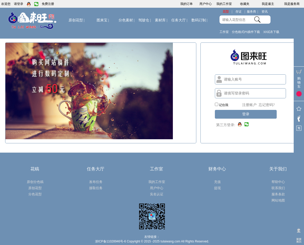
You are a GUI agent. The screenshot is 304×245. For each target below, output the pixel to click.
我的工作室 (224, 4)
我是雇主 (268, 4)
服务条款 (278, 194)
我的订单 (186, 4)
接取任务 (96, 188)
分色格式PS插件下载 (246, 32)
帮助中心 (278, 182)
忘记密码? (267, 105)
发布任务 (96, 182)
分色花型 (35, 194)
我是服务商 (292, 4)
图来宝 (103, 20)
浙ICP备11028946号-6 (110, 241)
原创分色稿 (35, 182)
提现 (217, 188)
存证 (240, 11)
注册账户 (249, 105)
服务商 (252, 11)
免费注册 (48, 4)
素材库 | (161, 20)
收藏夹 (244, 4)
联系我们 (278, 188)
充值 (217, 182)
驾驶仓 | (144, 20)
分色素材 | (126, 20)
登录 (245, 114)
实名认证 (156, 194)
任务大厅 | (179, 20)
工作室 (224, 32)
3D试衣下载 (271, 32)
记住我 (221, 105)
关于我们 (278, 169)
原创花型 (77, 20)
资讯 (264, 11)
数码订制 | (199, 20)
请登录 (18, 4)
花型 (227, 11)
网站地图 (278, 200)
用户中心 (205, 4)
